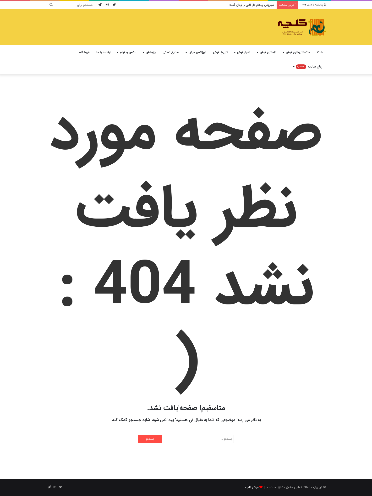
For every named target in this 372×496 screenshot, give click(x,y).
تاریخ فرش (220, 52)
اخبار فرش (243, 52)
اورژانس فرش (197, 52)
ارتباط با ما (103, 52)
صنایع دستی (171, 52)
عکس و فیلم (128, 52)
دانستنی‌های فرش (298, 52)
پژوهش (151, 52)
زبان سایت (309, 66)
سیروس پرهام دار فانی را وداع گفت (251, 4)
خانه (320, 52)
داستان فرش (268, 52)
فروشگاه (84, 52)
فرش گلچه (251, 487)
